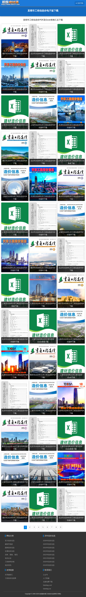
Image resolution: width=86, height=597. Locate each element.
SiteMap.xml (47, 585)
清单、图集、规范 (11, 555)
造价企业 (8, 558)
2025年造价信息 (48, 544)
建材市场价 (9, 544)
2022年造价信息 (48, 555)
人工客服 (46, 578)
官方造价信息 (9, 540)
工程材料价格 (9, 562)
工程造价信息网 (10, 578)
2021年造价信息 (48, 558)
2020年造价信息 (48, 562)
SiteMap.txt (47, 589)
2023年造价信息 (48, 551)
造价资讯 (8, 565)
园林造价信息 (9, 548)
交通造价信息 (9, 551)
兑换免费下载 (48, 582)
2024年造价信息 (48, 548)
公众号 (45, 575)
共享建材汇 (9, 575)
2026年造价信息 (48, 540)
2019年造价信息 (48, 565)
